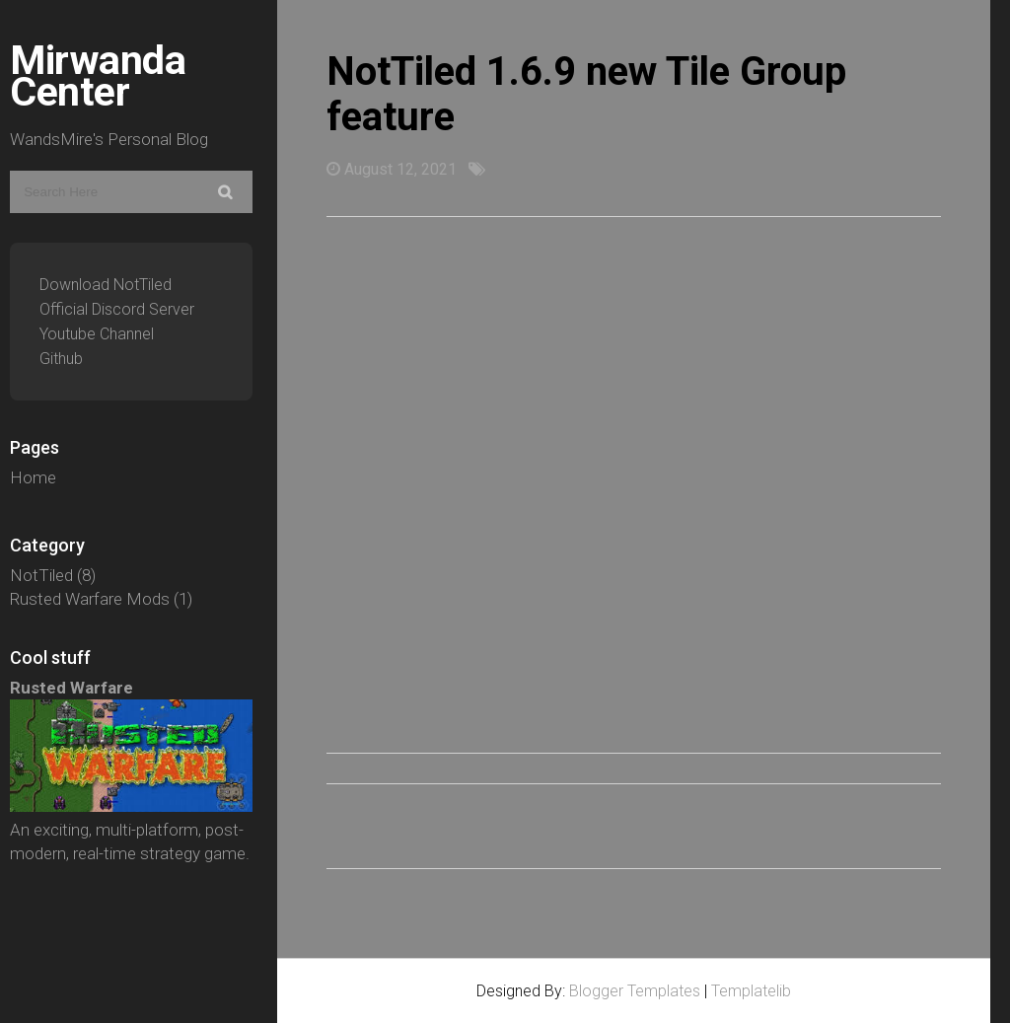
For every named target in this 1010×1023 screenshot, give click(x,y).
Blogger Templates (634, 991)
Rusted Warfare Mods (90, 599)
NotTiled (41, 575)
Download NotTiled (105, 284)
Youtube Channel (96, 334)
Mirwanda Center (97, 76)
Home (33, 477)
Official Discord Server (116, 309)
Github (61, 358)
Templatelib (751, 991)
